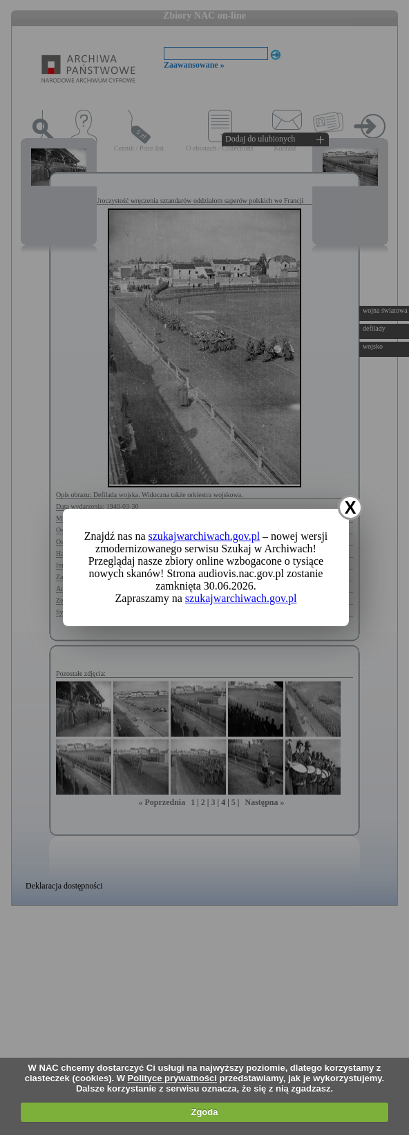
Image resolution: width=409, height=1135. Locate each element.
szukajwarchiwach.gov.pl (204, 536)
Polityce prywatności (172, 1078)
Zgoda (204, 1112)
